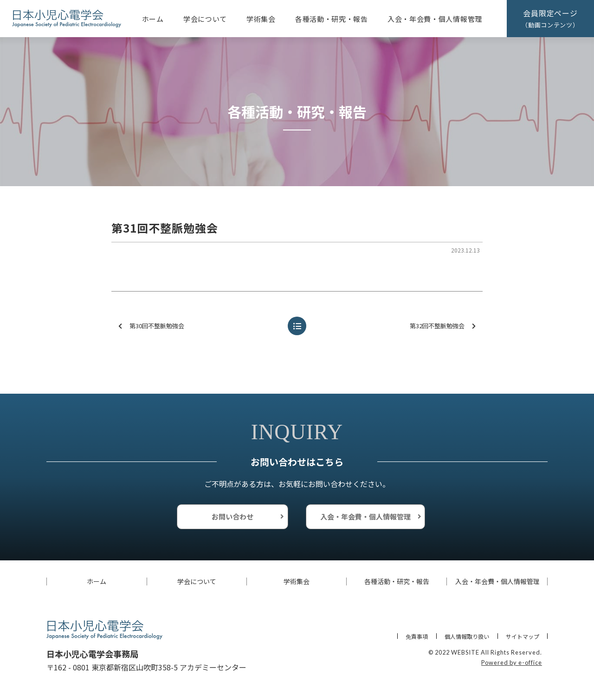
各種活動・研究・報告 (331, 19)
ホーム (153, 19)
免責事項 (417, 636)
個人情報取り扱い (467, 636)
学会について (205, 19)
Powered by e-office (511, 662)
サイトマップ (522, 636)
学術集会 (261, 19)
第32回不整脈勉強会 (443, 326)
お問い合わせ (232, 516)
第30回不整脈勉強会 (151, 326)
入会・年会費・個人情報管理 (434, 19)
